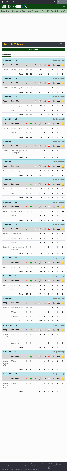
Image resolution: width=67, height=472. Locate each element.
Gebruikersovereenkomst (15, 466)
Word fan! (33, 49)
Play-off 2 (54, 11)
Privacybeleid (35, 464)
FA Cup (13, 110)
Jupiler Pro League (33, 11)
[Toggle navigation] (61, 44)
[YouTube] (56, 464)
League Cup (15, 316)
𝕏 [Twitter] (53, 464)
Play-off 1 (45, 11)
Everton (5, 70)
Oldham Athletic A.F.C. (5, 337)
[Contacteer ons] (60, 464)
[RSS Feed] (49, 468)
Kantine (22, 11)
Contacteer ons (17, 464)
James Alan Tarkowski (13, 44)
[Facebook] (49, 464)
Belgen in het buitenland (9, 11)
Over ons (27, 464)
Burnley (5, 171)
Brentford (6, 308)
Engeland (6, 247)
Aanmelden (62, 2)
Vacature (45, 464)
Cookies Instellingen (32, 466)
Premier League (16, 70)
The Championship (17, 308)
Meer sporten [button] (10, 2)
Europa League (16, 234)
